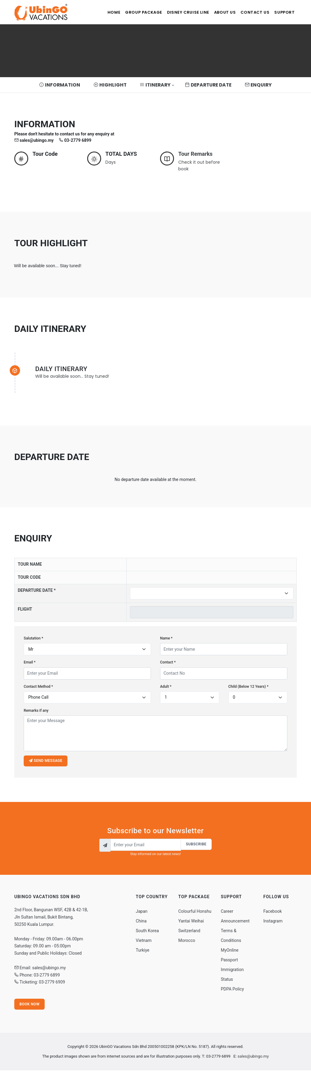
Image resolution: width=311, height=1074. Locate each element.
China (141, 923)
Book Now (30, 1007)
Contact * (168, 662)
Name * (166, 638)
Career (227, 913)
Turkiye (142, 952)
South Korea (147, 933)
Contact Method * (38, 686)
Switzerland (189, 933)
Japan (142, 913)
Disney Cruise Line (178, 12)
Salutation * (33, 638)
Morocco (186, 942)
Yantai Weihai (191, 923)
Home (97, 12)
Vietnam (144, 942)
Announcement (235, 923)
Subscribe (195, 846)
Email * (30, 662)
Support (283, 12)
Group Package (130, 12)
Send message (46, 761)
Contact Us (251, 12)
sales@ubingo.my (253, 1060)
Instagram (272, 923)
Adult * (166, 686)
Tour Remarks (195, 154)
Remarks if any (36, 710)
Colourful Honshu (194, 913)
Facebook (272, 913)
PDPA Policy (232, 991)
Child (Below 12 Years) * (248, 686)
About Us (217, 12)
